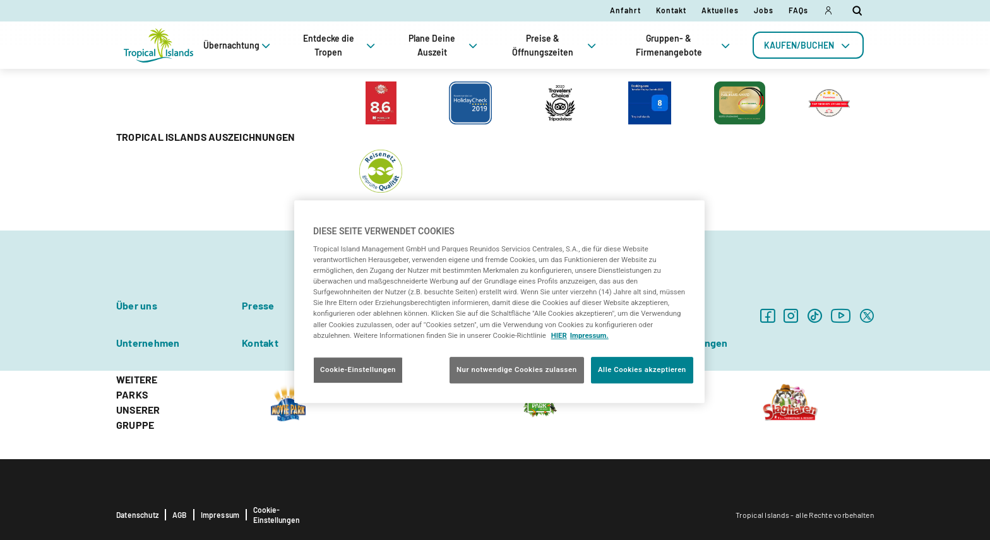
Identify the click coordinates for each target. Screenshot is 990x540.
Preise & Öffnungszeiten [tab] (555, 45)
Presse (258, 305)
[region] (499, 301)
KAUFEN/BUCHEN (808, 45)
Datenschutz (137, 514)
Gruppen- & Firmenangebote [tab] (684, 45)
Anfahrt (625, 10)
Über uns (136, 305)
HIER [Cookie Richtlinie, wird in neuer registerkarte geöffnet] (559, 335)
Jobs (763, 10)
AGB (179, 514)
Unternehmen (148, 343)
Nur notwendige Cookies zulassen (516, 369)
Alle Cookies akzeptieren (642, 369)
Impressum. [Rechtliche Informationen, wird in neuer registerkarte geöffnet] (589, 335)
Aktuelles (720, 10)
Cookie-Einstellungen (276, 514)
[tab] (808, 45)
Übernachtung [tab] (238, 45)
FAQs (798, 10)
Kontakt (671, 10)
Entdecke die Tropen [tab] (340, 45)
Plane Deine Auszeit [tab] (444, 45)
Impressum (220, 514)
